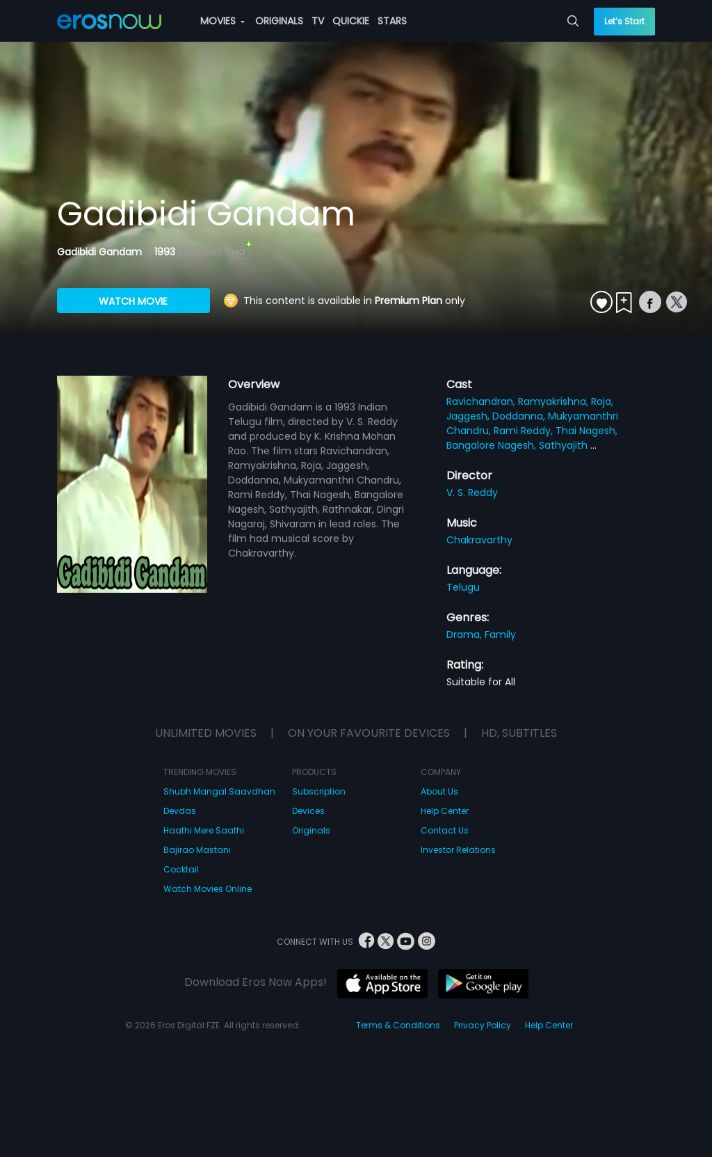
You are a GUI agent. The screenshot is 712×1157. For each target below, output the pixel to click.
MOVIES (222, 21)
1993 (164, 252)
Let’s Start (624, 21)
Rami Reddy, (525, 431)
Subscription (319, 791)
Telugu (463, 587)
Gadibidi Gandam (101, 252)
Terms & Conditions (398, 1025)
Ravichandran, (482, 401)
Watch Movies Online (207, 889)
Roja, (602, 401)
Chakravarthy (479, 540)
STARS (392, 21)
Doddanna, (520, 416)
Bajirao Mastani (197, 850)
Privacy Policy (482, 1025)
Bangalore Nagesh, (492, 445)
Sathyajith (564, 445)
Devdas (179, 811)
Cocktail (181, 869)
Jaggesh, (469, 416)
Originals (311, 830)
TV (318, 21)
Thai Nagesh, (586, 431)
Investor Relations (458, 850)
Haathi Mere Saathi (203, 830)
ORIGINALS (279, 21)
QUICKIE (350, 21)
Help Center (445, 811)
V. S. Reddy (472, 493)
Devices (308, 811)
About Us (439, 791)
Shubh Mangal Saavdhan (219, 791)
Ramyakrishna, (554, 401)
